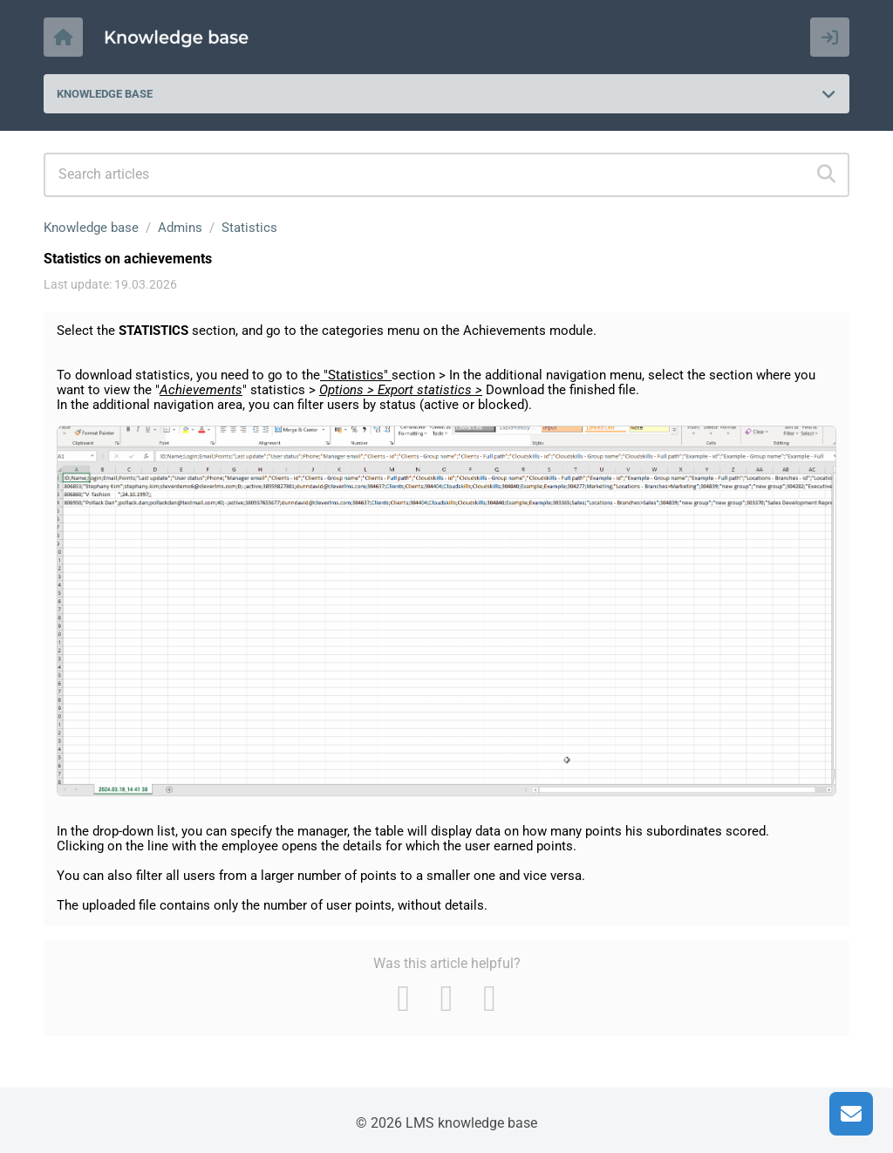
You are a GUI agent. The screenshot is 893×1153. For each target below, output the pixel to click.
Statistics (249, 227)
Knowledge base (91, 227)
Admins (180, 227)
